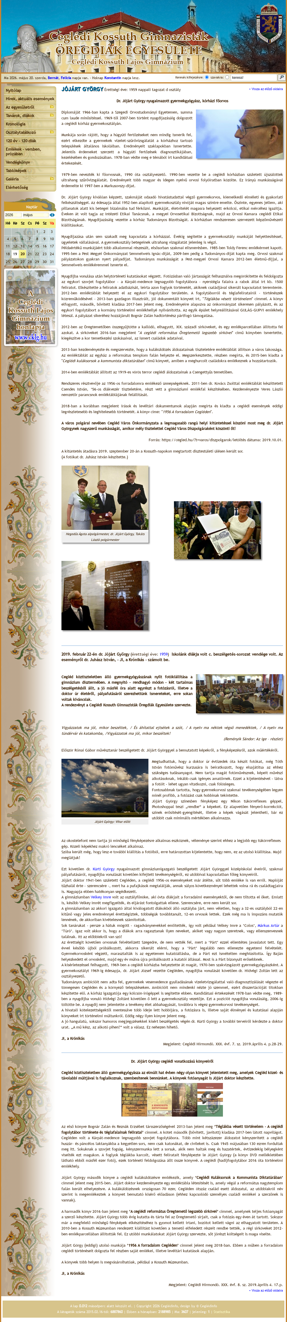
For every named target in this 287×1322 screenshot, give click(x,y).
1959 (163, 654)
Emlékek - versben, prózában (23, 151)
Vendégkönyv (18, 162)
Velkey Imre (101, 897)
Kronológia (15, 124)
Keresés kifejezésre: (189, 77)
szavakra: (217, 77)
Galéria (30, 178)
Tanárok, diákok (30, 115)
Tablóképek (16, 170)
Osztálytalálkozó (30, 132)
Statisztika (222, 1312)
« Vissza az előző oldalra (266, 89)
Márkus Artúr (268, 925)
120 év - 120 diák (21, 140)
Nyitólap (13, 90)
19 (15, 254)
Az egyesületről (30, 107)
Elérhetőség (17, 187)
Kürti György (104, 869)
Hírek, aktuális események (30, 98)
